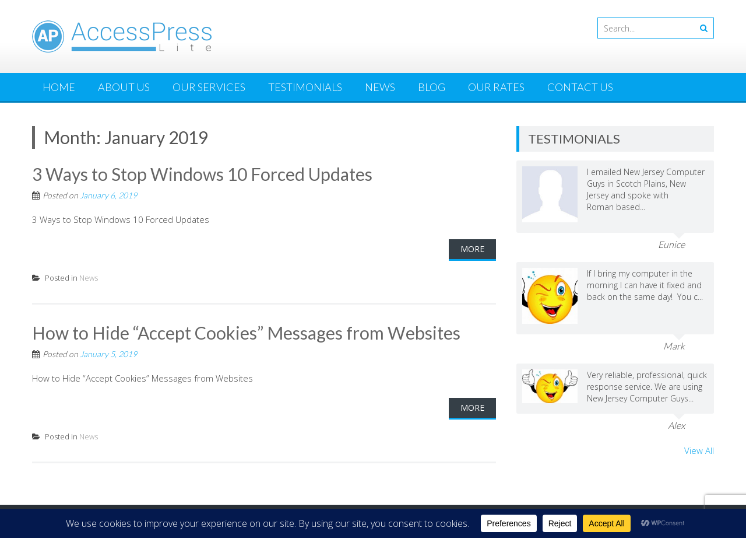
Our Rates (496, 87)
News (380, 87)
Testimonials (305, 87)
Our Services (209, 87)
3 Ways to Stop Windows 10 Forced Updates (202, 173)
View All (699, 450)
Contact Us (580, 87)
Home (59, 87)
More (472, 248)
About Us (124, 87)
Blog (431, 87)
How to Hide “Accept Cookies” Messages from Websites (246, 332)
